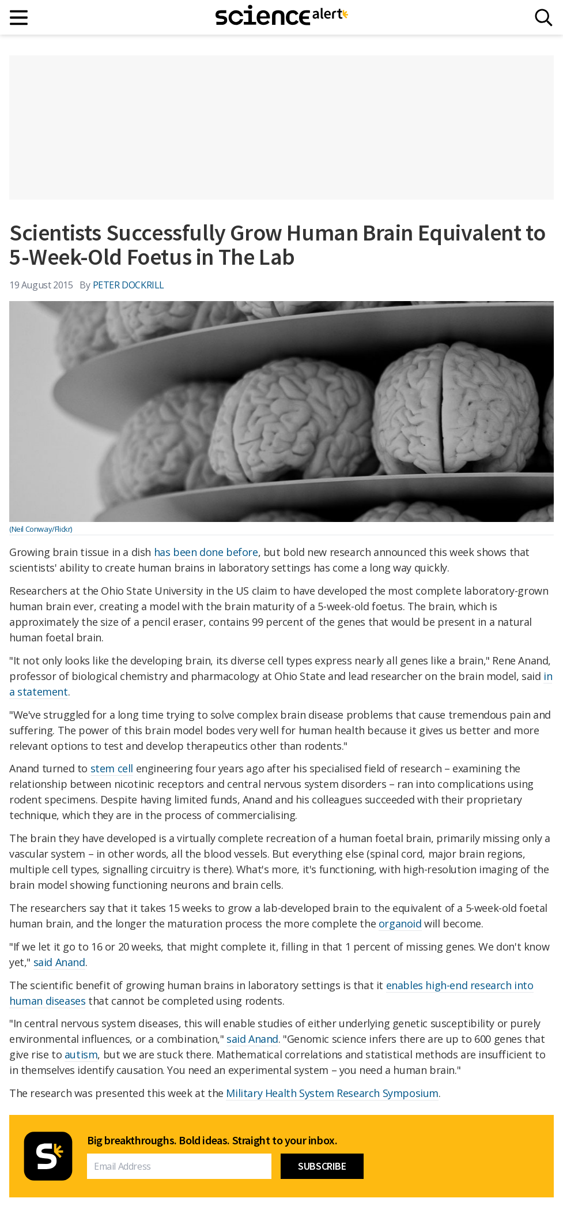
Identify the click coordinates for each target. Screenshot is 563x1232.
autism (81, 1054)
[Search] (544, 17)
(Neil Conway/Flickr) (40, 529)
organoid (400, 923)
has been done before (206, 552)
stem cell (111, 768)
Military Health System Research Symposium (332, 1093)
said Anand (59, 962)
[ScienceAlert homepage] (282, 17)
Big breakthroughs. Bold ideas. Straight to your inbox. (212, 1140)
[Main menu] (19, 17)
